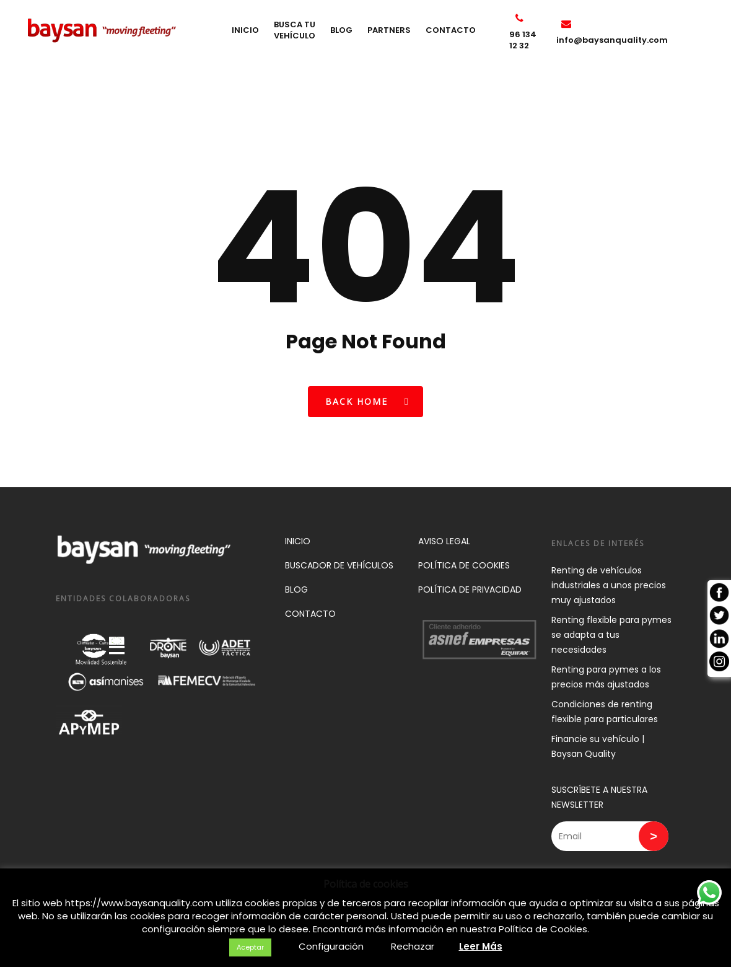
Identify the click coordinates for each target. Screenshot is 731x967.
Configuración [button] (331, 946)
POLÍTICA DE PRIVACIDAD (470, 589)
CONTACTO (463, 42)
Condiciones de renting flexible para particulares (604, 711)
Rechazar (412, 946)
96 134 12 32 (531, 42)
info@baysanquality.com (612, 42)
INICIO (257, 42)
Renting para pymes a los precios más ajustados (606, 677)
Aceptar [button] (250, 947)
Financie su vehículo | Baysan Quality (597, 746)
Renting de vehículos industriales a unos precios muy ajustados (608, 585)
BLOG (354, 42)
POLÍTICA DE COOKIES (464, 565)
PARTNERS (401, 42)
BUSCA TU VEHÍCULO (307, 42)
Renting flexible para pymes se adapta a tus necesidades (611, 635)
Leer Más (480, 946)
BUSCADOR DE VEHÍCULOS (339, 565)
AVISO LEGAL (444, 541)
